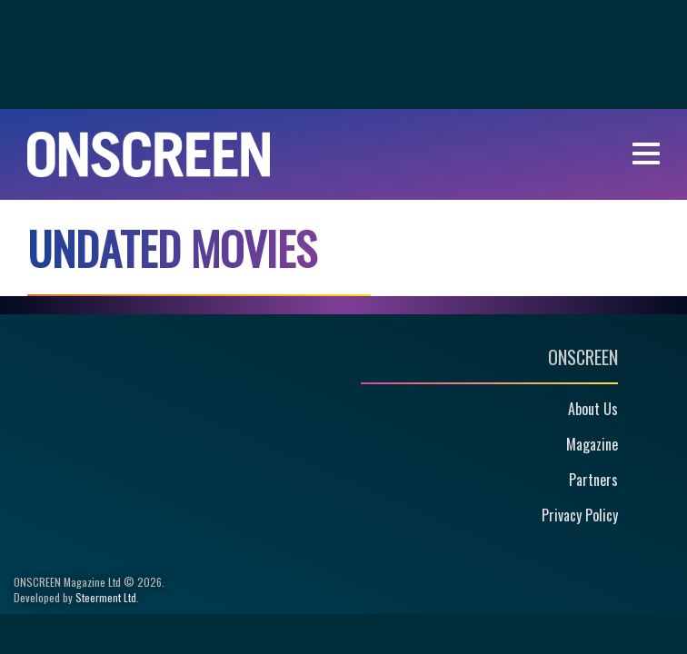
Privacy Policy (580, 515)
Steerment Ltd (105, 597)
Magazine (592, 444)
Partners (593, 479)
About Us (593, 409)
